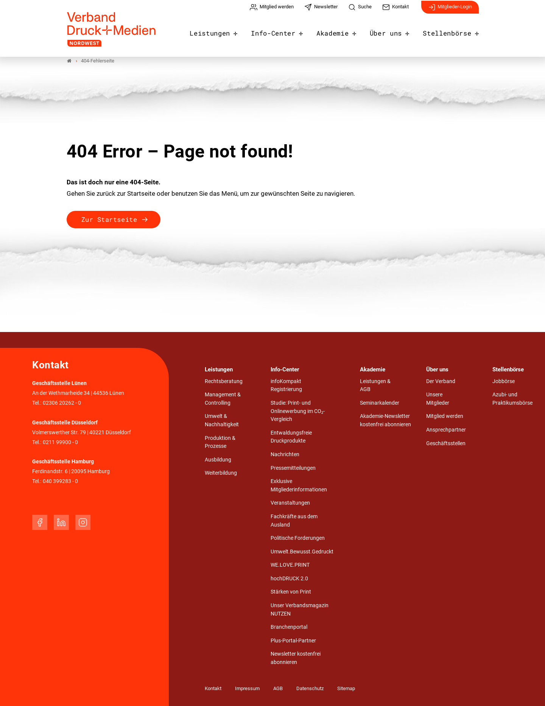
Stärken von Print (291, 592)
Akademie (341, 31)
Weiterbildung (221, 473)
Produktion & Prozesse (220, 442)
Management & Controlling (223, 398)
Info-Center (286, 31)
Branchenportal (289, 627)
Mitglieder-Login (450, 10)
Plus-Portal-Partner (293, 640)
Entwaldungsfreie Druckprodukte (291, 437)
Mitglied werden (444, 416)
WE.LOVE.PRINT (290, 565)
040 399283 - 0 (60, 481)
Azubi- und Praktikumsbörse (512, 398)
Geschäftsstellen (446, 443)
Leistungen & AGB (375, 385)
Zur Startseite (109, 219)
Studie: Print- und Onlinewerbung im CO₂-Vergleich (298, 411)
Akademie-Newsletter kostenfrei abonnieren (385, 420)
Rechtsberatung (224, 381)
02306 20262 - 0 (62, 403)
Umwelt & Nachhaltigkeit (222, 420)
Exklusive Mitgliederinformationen (299, 485)
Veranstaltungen (290, 503)
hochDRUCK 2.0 (289, 578)
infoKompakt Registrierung (286, 385)
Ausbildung (218, 460)
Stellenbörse (449, 31)
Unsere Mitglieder (437, 398)
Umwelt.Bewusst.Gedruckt (302, 552)
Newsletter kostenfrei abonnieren (296, 658)
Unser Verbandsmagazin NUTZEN (300, 609)
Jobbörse (503, 381)
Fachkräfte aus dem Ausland (294, 520)
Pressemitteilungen (293, 468)
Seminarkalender (379, 403)
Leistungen (226, 31)
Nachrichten (285, 454)
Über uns (391, 31)
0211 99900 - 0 (60, 442)
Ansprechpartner (446, 430)
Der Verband (440, 381)
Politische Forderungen (298, 538)
